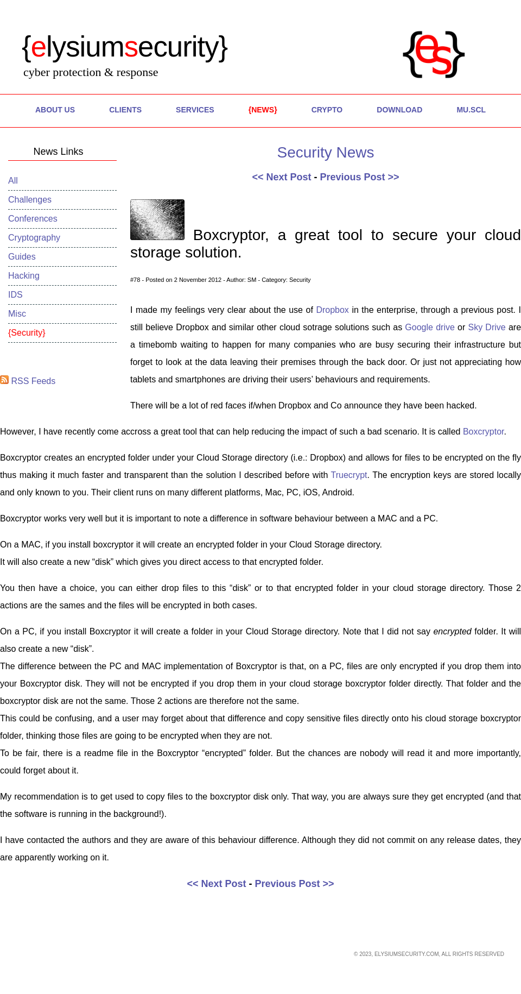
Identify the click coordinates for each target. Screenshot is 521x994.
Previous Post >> (359, 177)
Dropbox (334, 309)
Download (399, 109)
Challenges (30, 199)
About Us (55, 109)
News (262, 109)
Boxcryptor (483, 431)
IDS (15, 294)
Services (195, 109)
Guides (22, 256)
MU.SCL (471, 109)
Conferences (33, 218)
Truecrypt (349, 475)
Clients (125, 109)
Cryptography (34, 237)
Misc (17, 313)
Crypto (327, 109)
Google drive (429, 327)
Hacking (24, 275)
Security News (325, 152)
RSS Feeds (27, 381)
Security (26, 332)
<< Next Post (281, 177)
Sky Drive (486, 327)
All (13, 180)
